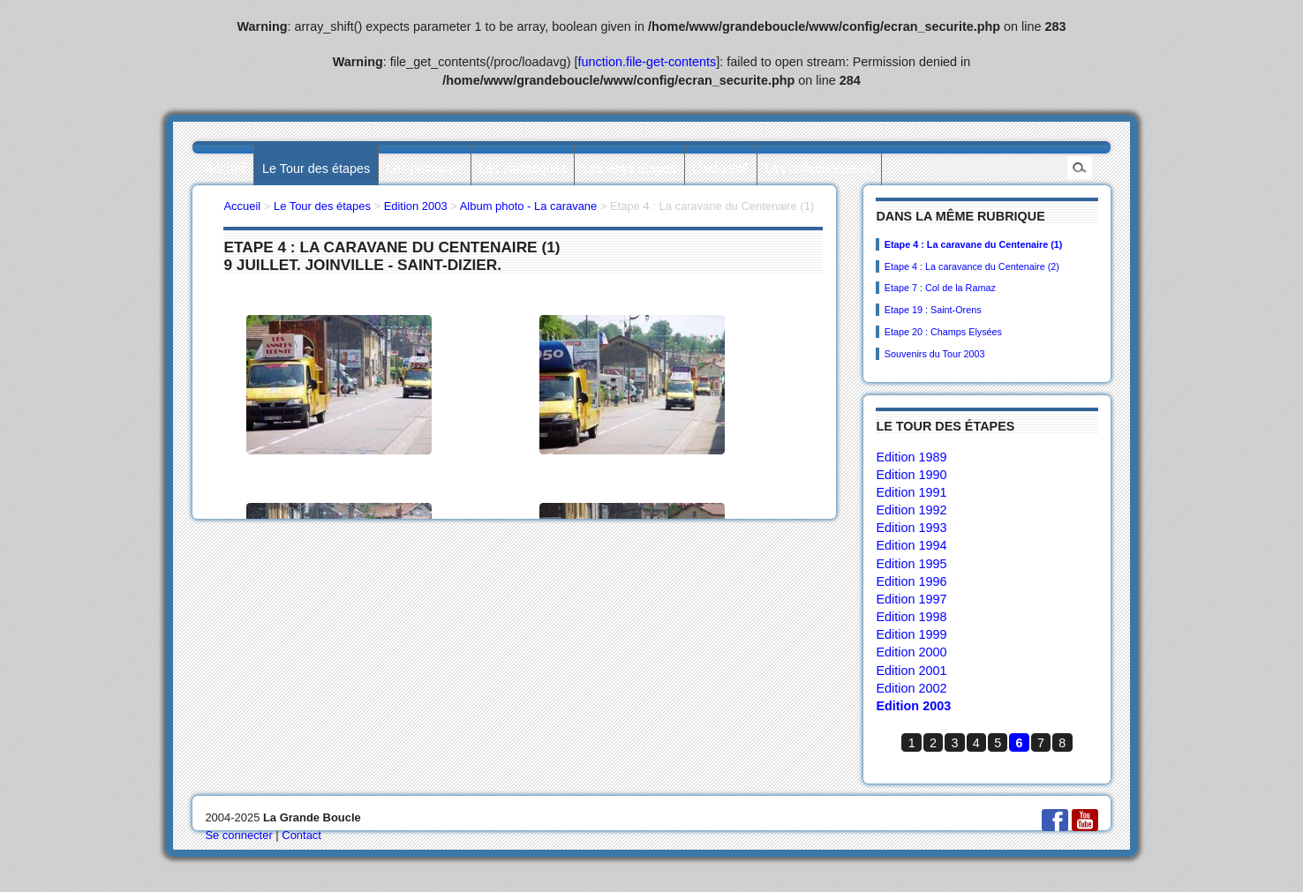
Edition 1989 (911, 457)
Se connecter (238, 835)
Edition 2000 (911, 652)
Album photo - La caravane (529, 206)
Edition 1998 (911, 617)
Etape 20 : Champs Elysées (943, 331)
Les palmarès (425, 168)
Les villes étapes (629, 168)
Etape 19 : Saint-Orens (933, 309)
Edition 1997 (911, 599)
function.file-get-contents (647, 62)
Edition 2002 (911, 688)
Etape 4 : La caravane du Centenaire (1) (974, 244)
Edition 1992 (911, 510)
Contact (301, 835)
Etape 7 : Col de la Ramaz (940, 287)
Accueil (225, 168)
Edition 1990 (911, 475)
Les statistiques (522, 168)
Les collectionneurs (819, 168)
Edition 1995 (911, 564)
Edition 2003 (913, 706)
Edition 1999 (911, 634)
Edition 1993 (911, 528)
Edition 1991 (911, 492)
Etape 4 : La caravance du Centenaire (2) (972, 266)
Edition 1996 (911, 581)
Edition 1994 (911, 545)
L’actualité (720, 168)
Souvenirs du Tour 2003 (935, 354)
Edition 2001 (911, 670)
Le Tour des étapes (316, 168)
